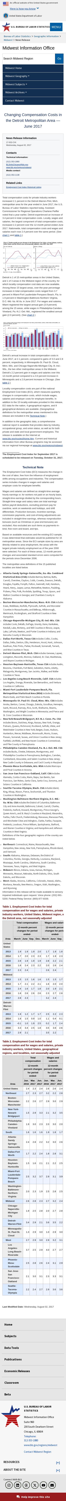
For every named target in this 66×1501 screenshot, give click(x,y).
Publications (13, 1359)
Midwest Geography (16, 76)
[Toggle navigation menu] (56, 27)
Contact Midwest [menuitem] (14, 100)
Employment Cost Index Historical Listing (23, 187)
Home (8, 1324)
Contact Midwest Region (37, 1451)
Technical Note (37, 416)
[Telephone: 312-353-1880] (44, 1438)
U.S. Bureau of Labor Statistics (30, 26)
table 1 (18, 235)
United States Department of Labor (22, 15)
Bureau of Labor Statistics (17, 36)
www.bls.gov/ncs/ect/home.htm (18, 438)
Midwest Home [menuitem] (13, 68)
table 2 (5, 382)
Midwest (8, 39)
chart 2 (30, 315)
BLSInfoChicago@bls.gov (17, 165)
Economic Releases (17, 1371)
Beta (7, 1394)
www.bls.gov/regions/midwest (18, 167)
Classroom (11, 1383)
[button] (58, 1463)
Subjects (10, 1336)
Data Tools (11, 1348)
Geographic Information (46, 36)
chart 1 (6, 235)
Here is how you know (23, 8)
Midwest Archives (15, 92)
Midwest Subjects (15, 84)
